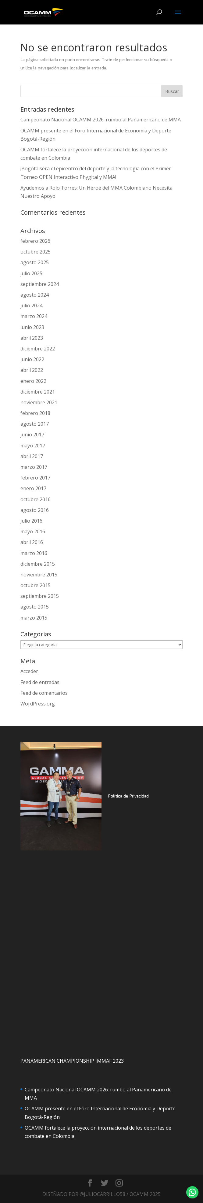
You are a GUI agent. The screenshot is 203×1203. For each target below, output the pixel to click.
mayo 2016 (32, 531)
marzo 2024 (33, 316)
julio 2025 (31, 273)
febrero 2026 (35, 241)
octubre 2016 (35, 499)
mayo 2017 (32, 445)
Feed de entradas (39, 682)
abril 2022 (31, 370)
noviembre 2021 (38, 402)
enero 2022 (33, 381)
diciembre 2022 (37, 348)
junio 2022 (32, 359)
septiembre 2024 (39, 284)
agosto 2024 (34, 294)
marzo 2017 (33, 467)
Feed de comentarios (44, 693)
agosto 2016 (34, 510)
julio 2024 (31, 305)
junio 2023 (32, 327)
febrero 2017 (35, 477)
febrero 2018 (35, 413)
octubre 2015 (35, 585)
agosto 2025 (34, 262)
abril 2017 (31, 456)
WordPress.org (37, 703)
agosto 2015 (34, 606)
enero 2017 (33, 488)
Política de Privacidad (128, 796)
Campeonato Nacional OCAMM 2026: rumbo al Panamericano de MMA (100, 119)
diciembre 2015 (37, 564)
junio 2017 (32, 434)
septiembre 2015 (39, 596)
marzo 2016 (33, 553)
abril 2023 (31, 338)
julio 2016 (31, 520)
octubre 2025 (35, 251)
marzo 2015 (33, 617)
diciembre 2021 (37, 391)
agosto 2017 (34, 423)
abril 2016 (31, 542)
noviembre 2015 (38, 574)
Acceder (29, 671)
